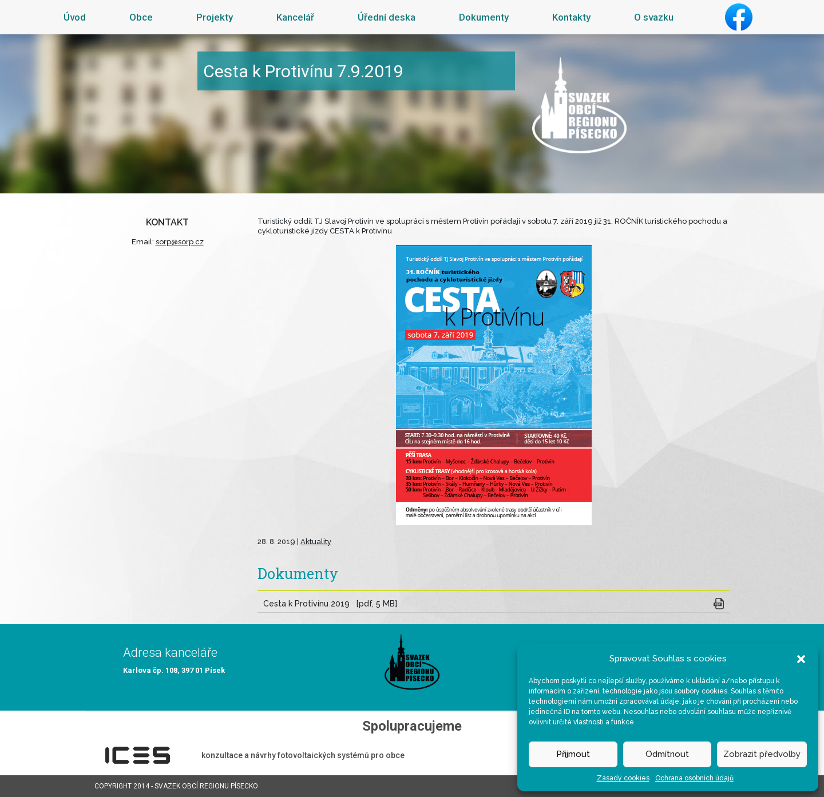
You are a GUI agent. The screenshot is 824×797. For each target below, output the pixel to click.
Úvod (75, 17)
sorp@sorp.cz (180, 241)
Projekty (214, 17)
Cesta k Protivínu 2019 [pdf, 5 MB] (330, 603)
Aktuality (315, 541)
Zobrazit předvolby (762, 754)
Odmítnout (667, 754)
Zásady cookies (623, 778)
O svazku (654, 17)
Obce (141, 17)
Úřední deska (386, 17)
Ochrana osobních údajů (694, 778)
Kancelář (295, 17)
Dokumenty (484, 17)
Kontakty (571, 17)
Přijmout (573, 754)
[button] (801, 658)
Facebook (738, 17)
